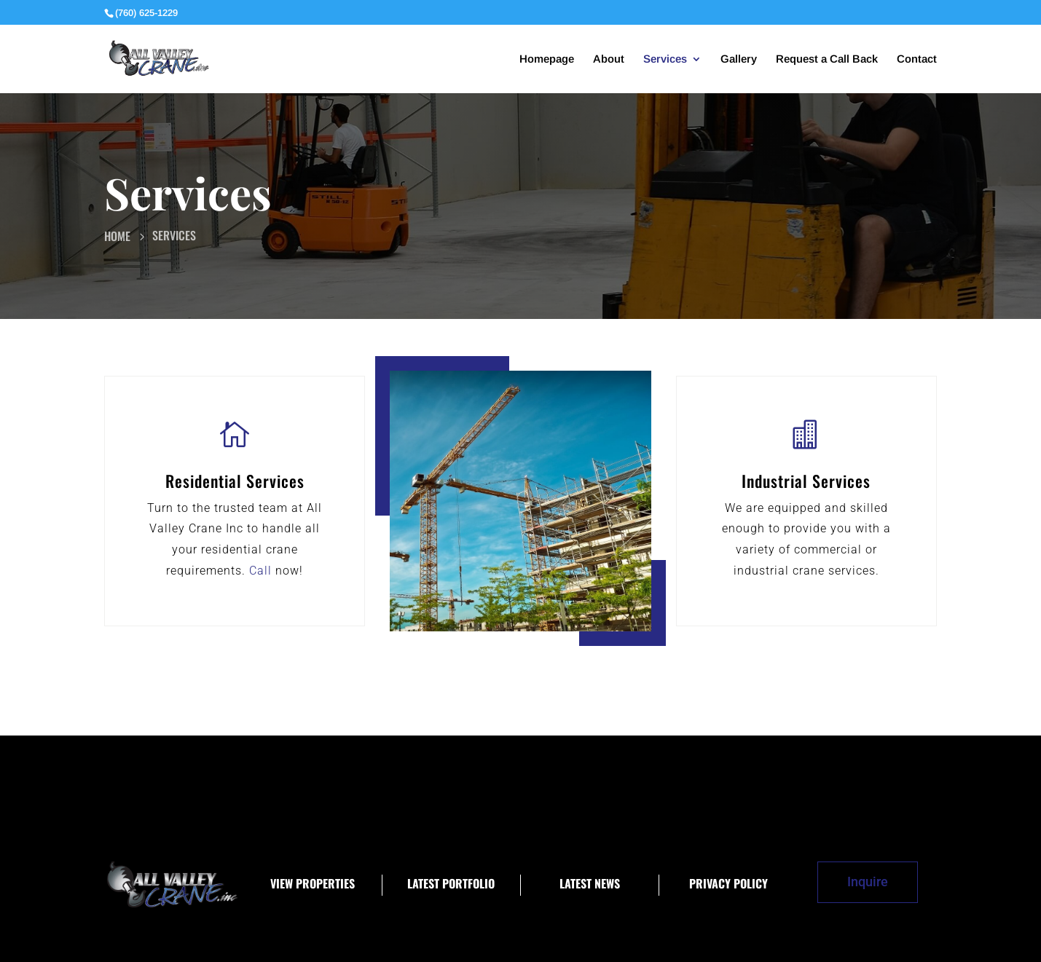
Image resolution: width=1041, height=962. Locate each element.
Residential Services (235, 480)
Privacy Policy (728, 883)
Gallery (738, 59)
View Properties (312, 883)
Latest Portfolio (451, 883)
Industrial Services (806, 480)
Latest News (589, 883)
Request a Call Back (827, 59)
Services (665, 59)
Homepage (546, 59)
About (608, 59)
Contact (917, 59)
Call (260, 570)
